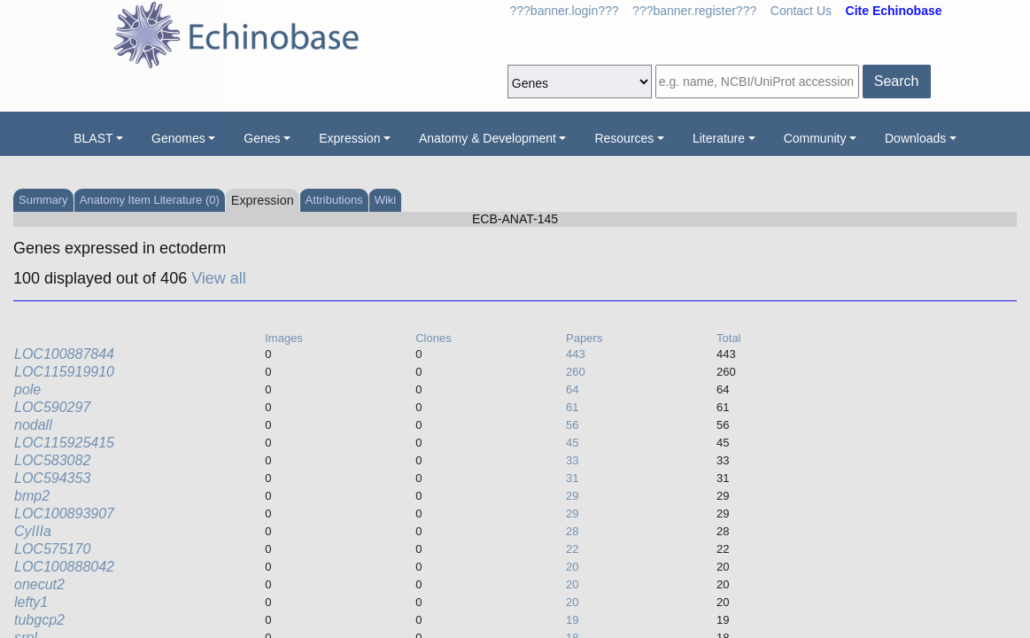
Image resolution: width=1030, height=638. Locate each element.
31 (572, 478)
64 (572, 389)
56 (572, 425)
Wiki (386, 199)
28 (572, 531)
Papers (584, 338)
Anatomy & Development (487, 138)
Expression (349, 138)
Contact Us (801, 11)
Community (815, 138)
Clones (433, 338)
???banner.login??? (564, 11)
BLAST (93, 138)
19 (572, 619)
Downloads (915, 138)
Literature (719, 138)
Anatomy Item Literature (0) (150, 199)
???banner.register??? (694, 11)
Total (728, 338)
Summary (43, 199)
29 (572, 495)
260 (575, 371)
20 (572, 566)
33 (572, 460)
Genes (262, 138)
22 (572, 549)
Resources (624, 138)
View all (218, 278)
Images (284, 338)
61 (572, 407)
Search (896, 81)
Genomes (178, 138)
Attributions (334, 199)
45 (572, 442)
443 (575, 354)
